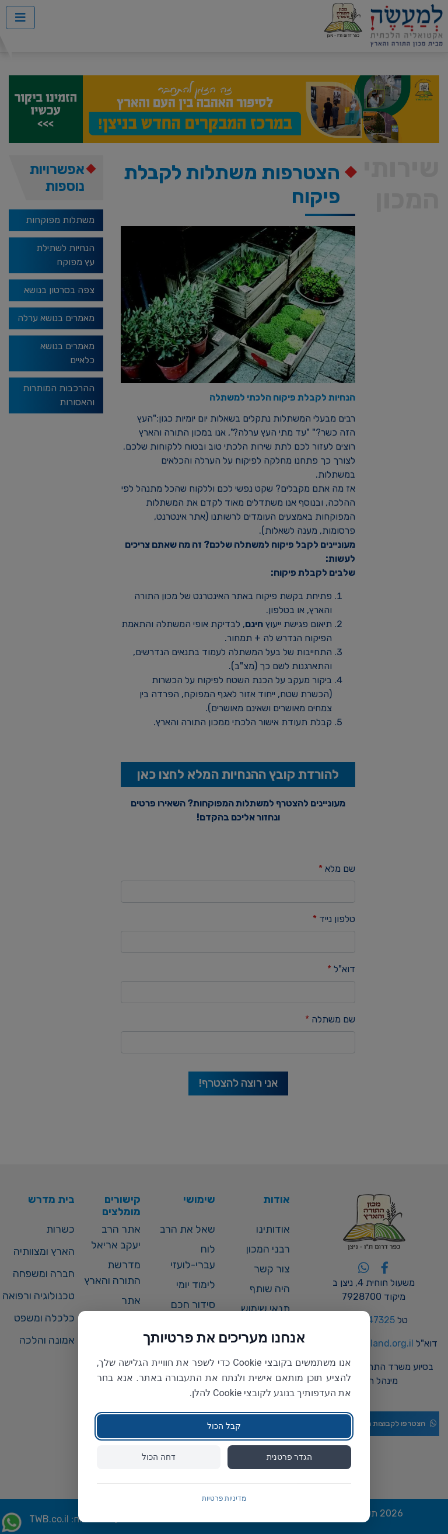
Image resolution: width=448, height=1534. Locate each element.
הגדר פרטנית (289, 1457)
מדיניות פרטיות (224, 1498)
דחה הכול (158, 1457)
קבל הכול (223, 1426)
